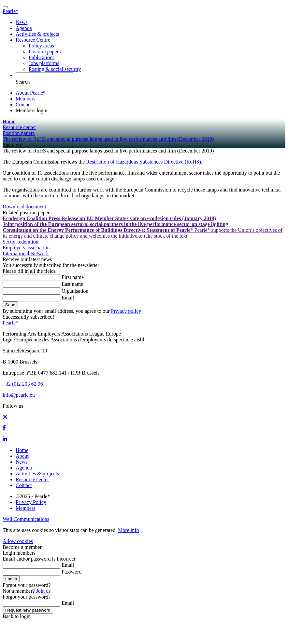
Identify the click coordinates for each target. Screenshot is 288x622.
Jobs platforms (44, 63)
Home (22, 450)
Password (71, 572)
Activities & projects (37, 34)
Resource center (32, 479)
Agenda (24, 28)
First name (73, 277)
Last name (72, 284)
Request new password (27, 610)
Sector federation (20, 242)
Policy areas (41, 45)
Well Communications (26, 519)
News (21, 22)
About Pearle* (31, 93)
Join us (43, 591)
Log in (11, 578)
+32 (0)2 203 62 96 (23, 384)
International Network (26, 253)
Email (68, 297)
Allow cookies (18, 541)
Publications (41, 57)
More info (128, 530)
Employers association (26, 247)
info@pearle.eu (19, 395)
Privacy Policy (31, 502)
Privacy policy (126, 311)
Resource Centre (33, 40)
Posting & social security (55, 69)
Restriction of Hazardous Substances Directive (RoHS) (143, 162)
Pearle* (10, 11)
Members (25, 98)
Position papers (45, 51)
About (22, 456)
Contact (24, 104)
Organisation (75, 291)
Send (10, 304)
